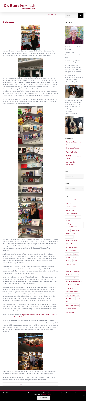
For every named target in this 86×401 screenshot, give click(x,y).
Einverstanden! (43, 397)
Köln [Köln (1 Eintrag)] (74, 264)
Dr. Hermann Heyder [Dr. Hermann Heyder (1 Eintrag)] (71, 240)
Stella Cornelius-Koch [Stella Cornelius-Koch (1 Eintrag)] (72, 291)
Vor (56, 14)
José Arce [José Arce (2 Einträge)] (76, 261)
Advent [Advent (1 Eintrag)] (76, 200)
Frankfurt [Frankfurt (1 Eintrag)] (68, 257)
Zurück (50, 14)
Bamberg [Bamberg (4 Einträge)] (68, 220)
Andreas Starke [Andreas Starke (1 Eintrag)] (70, 210)
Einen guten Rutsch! (72, 148)
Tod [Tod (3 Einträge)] (78, 295)
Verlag (19, 384)
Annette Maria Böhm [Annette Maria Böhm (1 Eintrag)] (71, 213)
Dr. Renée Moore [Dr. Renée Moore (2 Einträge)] (70, 244)
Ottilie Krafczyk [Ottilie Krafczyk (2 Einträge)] (70, 274)
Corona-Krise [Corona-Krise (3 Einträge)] (75, 230)
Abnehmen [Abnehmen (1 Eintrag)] (69, 200)
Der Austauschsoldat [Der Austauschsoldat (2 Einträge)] (71, 233)
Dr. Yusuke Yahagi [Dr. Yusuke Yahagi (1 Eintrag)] (71, 250)
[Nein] (84, 396)
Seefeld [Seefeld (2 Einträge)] (77, 285)
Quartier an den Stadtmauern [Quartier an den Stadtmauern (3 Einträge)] (74, 281)
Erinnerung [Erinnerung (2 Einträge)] (69, 254)
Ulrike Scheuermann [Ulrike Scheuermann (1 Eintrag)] (71, 302)
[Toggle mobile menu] (82, 9)
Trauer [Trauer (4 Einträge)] (78, 298)
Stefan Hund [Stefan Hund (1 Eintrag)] (69, 288)
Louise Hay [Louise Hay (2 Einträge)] (69, 271)
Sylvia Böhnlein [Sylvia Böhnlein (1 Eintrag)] (70, 295)
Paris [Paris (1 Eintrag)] (78, 274)
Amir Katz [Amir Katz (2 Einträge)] (68, 203)
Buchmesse (15, 384)
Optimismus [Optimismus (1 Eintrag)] (77, 271)
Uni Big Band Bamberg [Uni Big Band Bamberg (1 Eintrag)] (72, 305)
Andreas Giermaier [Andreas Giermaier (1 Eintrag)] (71, 207)
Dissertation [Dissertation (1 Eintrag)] (69, 237)
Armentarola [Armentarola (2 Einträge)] (69, 217)
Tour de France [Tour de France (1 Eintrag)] (70, 298)
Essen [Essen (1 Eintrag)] (76, 254)
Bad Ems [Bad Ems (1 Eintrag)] (77, 217)
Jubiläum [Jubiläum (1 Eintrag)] (68, 264)
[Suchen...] (71, 15)
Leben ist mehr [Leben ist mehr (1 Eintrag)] (70, 268)
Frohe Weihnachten (72, 152)
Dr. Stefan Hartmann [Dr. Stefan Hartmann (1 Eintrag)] (71, 247)
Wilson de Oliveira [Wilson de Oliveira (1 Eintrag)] (71, 308)
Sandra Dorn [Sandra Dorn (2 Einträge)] (69, 285)
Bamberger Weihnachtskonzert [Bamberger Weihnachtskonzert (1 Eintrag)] (71, 225)
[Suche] (80, 15)
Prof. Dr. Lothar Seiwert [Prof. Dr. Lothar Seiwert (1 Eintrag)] (72, 278)
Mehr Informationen (47, 394)
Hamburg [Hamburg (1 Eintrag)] (68, 261)
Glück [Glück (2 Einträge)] (75, 257)
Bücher (10, 384)
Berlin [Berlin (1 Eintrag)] (67, 230)
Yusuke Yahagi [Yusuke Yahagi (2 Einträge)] (70, 312)
